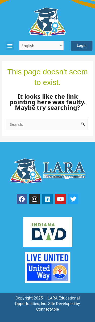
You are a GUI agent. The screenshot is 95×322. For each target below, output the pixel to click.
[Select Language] (41, 45)
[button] (10, 45)
